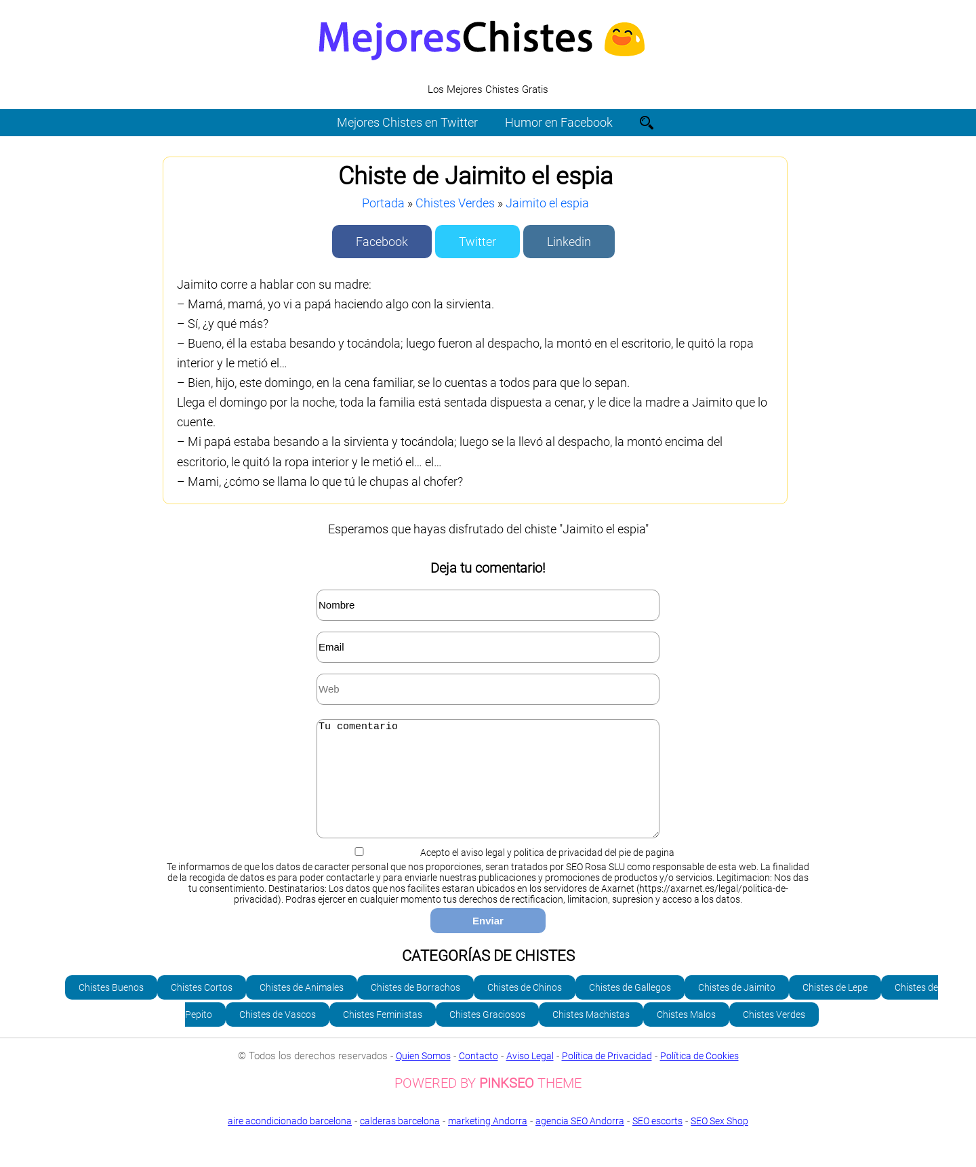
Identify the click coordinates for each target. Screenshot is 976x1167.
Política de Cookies (699, 1076)
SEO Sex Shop (488, 1151)
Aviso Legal (530, 1076)
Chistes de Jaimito (736, 1007)
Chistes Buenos (111, 1007)
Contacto (478, 1076)
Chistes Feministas (382, 1034)
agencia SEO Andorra (579, 1141)
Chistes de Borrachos (415, 1007)
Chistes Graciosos (487, 1034)
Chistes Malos (686, 1034)
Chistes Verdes (455, 203)
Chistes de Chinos (524, 1007)
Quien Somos (423, 1076)
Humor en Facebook (559, 122)
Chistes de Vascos (277, 1034)
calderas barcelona (400, 1141)
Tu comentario (488, 789)
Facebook (382, 241)
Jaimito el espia (547, 203)
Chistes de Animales (302, 1007)
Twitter (477, 241)
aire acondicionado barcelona (290, 1141)
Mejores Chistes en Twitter (407, 122)
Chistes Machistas (591, 1034)
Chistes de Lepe (835, 1007)
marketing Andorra (487, 1141)
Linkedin (569, 241)
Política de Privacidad (607, 1076)
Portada (383, 203)
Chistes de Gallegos (630, 1007)
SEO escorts (657, 1141)
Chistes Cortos (201, 1007)
